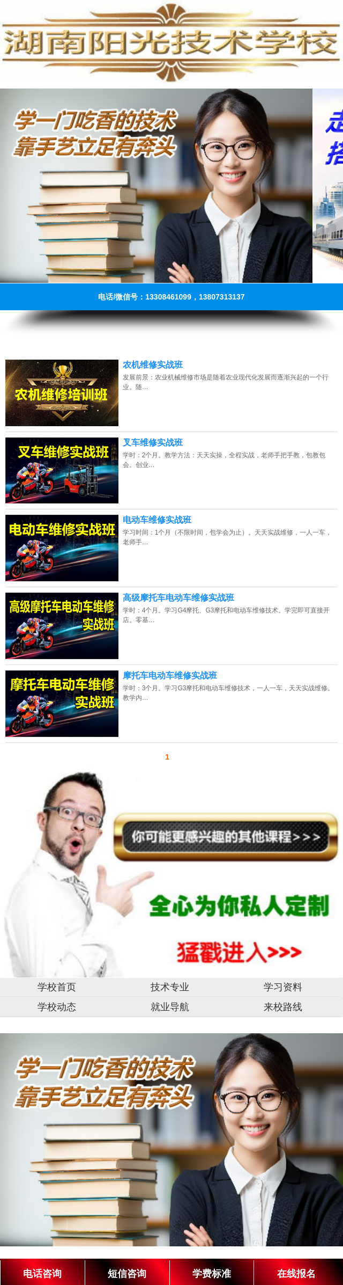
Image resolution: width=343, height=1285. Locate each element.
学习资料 (283, 987)
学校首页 (57, 987)
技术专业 (170, 987)
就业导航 (170, 1007)
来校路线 (283, 1007)
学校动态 (57, 1007)
